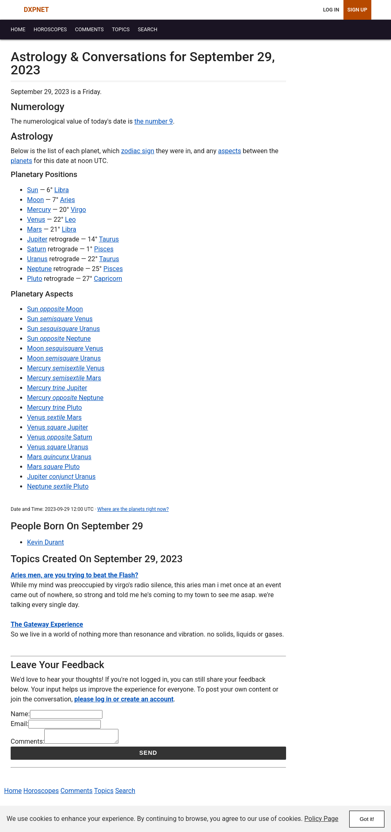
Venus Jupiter (57, 427)
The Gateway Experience (47, 624)
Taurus (109, 239)
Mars (34, 229)
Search (125, 793)
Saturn (36, 249)
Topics (104, 793)
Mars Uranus (59, 457)
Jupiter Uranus (61, 476)
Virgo (78, 210)
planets (21, 161)
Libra (62, 190)
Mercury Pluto (54, 407)
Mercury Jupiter (57, 388)
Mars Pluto (53, 467)
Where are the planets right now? (132, 509)
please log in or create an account (123, 699)
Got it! (366, 819)
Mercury (39, 210)
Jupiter (37, 239)
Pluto (34, 279)
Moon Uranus (64, 358)
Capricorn (108, 279)
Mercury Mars (64, 378)
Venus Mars (54, 417)
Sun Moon (55, 309)
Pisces (104, 249)
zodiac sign (137, 151)
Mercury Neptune (65, 398)
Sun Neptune (59, 338)
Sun (32, 190)
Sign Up (357, 10)
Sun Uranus (63, 329)
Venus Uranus (57, 447)
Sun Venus (60, 319)
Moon (35, 200)
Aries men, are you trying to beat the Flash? (74, 575)
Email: (19, 724)
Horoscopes (41, 793)
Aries (67, 200)
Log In (331, 10)
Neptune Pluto (58, 486)
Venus (36, 219)
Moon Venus (65, 348)
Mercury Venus (66, 368)
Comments (76, 793)
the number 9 (153, 121)
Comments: (27, 744)
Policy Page (322, 819)
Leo (70, 219)
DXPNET (36, 10)
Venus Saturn (59, 437)
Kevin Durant (45, 542)
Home (13, 793)
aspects (229, 151)
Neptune (39, 269)
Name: (20, 714)
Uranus (37, 259)
